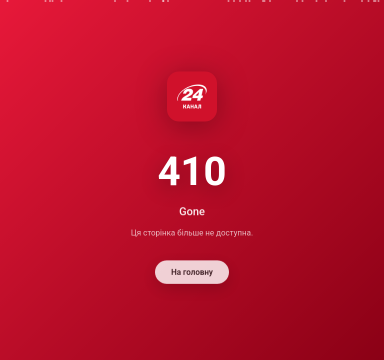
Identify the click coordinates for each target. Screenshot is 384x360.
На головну (192, 273)
